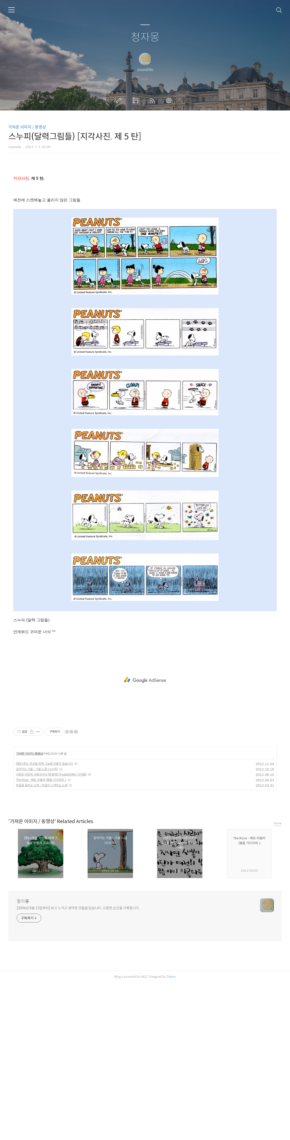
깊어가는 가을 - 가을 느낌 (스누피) (37, 926)
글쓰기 (120, 100)
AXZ (144, 1134)
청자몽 (145, 37)
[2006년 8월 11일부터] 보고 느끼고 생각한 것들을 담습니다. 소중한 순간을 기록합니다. (78, 1065)
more (278, 980)
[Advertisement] (145, 212)
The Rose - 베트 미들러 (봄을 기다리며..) (41, 937)
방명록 (136, 100)
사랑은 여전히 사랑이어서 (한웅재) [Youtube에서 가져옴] (51, 931)
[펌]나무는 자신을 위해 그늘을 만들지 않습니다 (44, 921)
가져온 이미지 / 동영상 (27, 127)
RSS (153, 100)
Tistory (171, 1134)
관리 (170, 100)
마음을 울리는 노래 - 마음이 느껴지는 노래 (41, 942)
